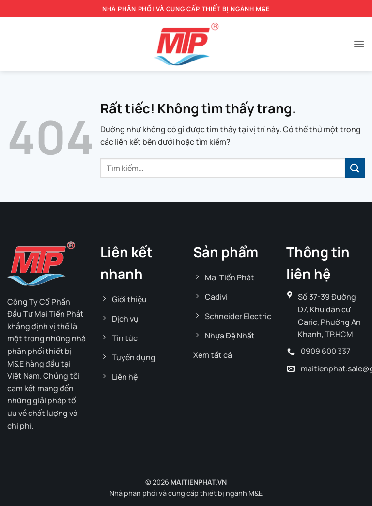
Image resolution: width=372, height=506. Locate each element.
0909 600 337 (325, 351)
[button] (359, 44)
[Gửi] (355, 167)
